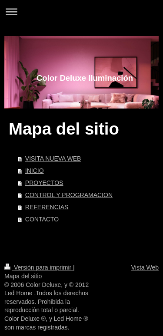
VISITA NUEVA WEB (53, 158)
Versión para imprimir (38, 267)
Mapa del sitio (23, 276)
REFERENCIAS (47, 207)
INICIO (34, 170)
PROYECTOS (44, 182)
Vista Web (145, 267)
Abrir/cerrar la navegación (81, 11)
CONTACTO (42, 219)
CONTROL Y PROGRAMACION (69, 194)
